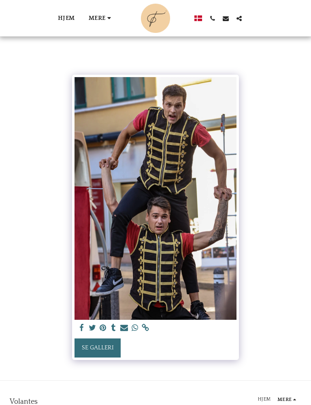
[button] (208, 18)
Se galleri (98, 347)
